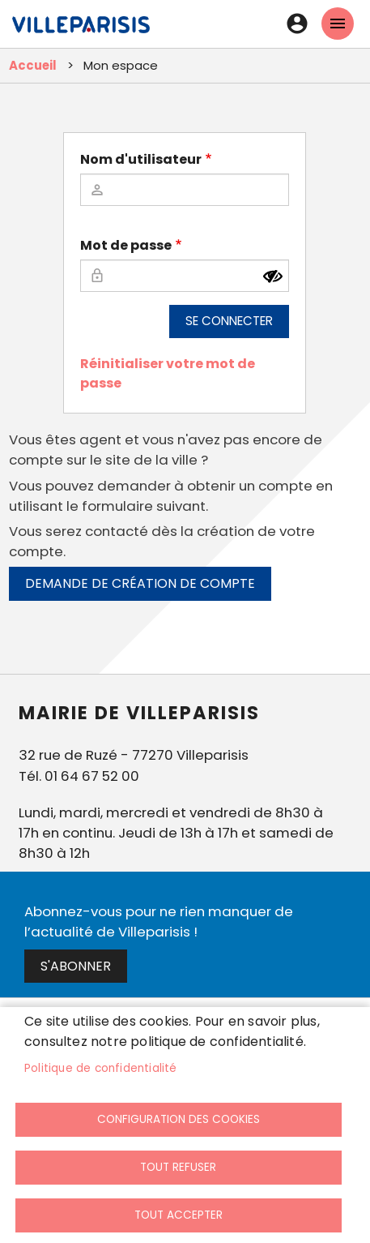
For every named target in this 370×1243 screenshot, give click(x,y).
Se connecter (229, 320)
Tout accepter (178, 1215)
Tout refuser (178, 1167)
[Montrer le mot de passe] (273, 276)
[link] (81, 32)
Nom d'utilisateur (141, 159)
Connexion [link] (297, 23)
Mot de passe (126, 245)
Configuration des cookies (178, 1119)
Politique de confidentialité (100, 1068)
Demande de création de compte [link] (140, 583)
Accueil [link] (33, 65)
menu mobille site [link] (337, 23)
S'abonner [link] (75, 966)
